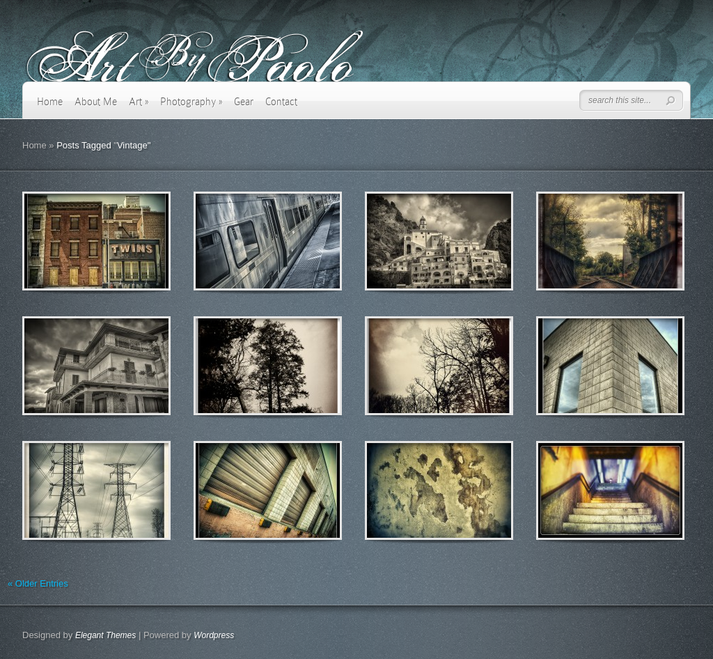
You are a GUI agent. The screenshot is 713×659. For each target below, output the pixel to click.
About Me (96, 101)
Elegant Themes (105, 635)
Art (138, 101)
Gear (243, 101)
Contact (281, 101)
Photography (191, 101)
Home (50, 101)
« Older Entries (38, 583)
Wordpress (214, 635)
